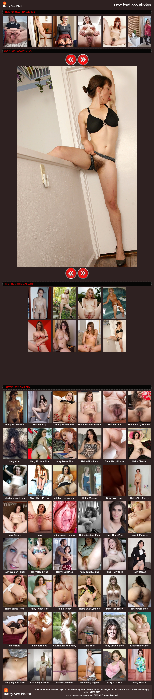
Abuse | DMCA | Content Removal (102, 695)
